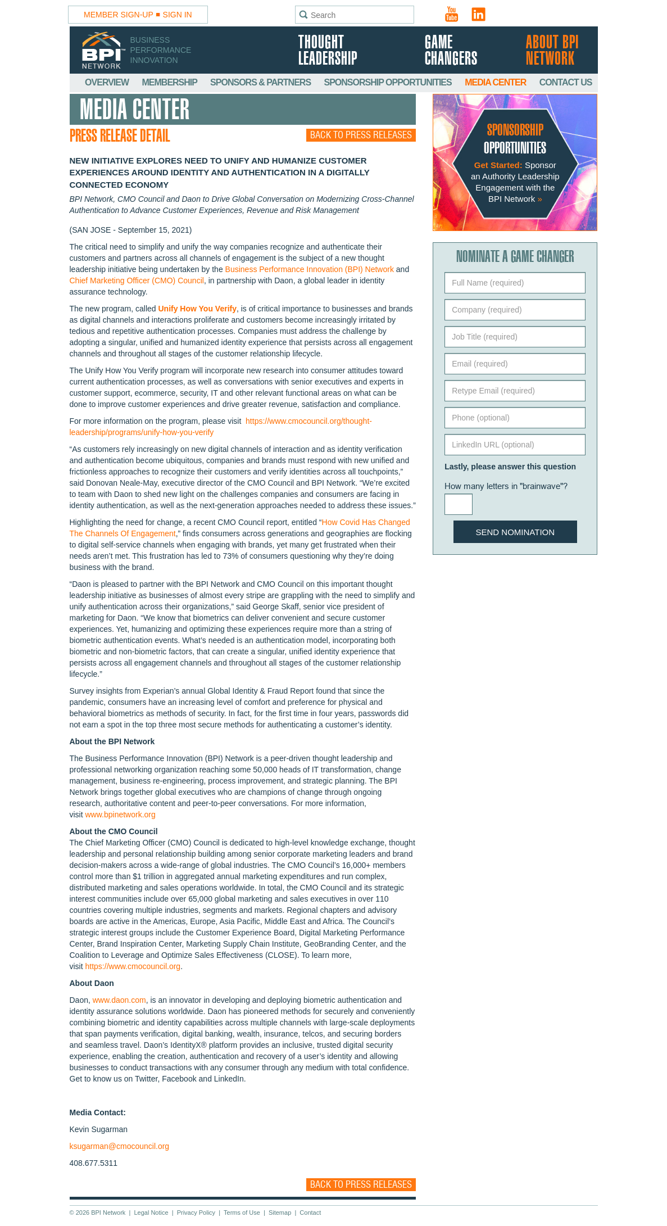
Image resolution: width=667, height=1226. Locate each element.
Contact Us (565, 82)
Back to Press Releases (361, 135)
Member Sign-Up (118, 14)
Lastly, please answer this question (510, 466)
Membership (170, 82)
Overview (107, 82)
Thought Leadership (327, 51)
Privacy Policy (196, 1212)
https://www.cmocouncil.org (133, 966)
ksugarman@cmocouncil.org (120, 1146)
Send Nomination (515, 532)
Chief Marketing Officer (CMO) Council (137, 280)
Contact (310, 1212)
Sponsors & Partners (261, 82)
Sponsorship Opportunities (389, 82)
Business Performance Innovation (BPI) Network (309, 269)
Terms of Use (242, 1212)
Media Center (496, 82)
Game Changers (451, 51)
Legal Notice (151, 1212)
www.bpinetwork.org (120, 814)
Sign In (177, 14)
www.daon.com (119, 1000)
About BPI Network (552, 51)
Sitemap (280, 1212)
